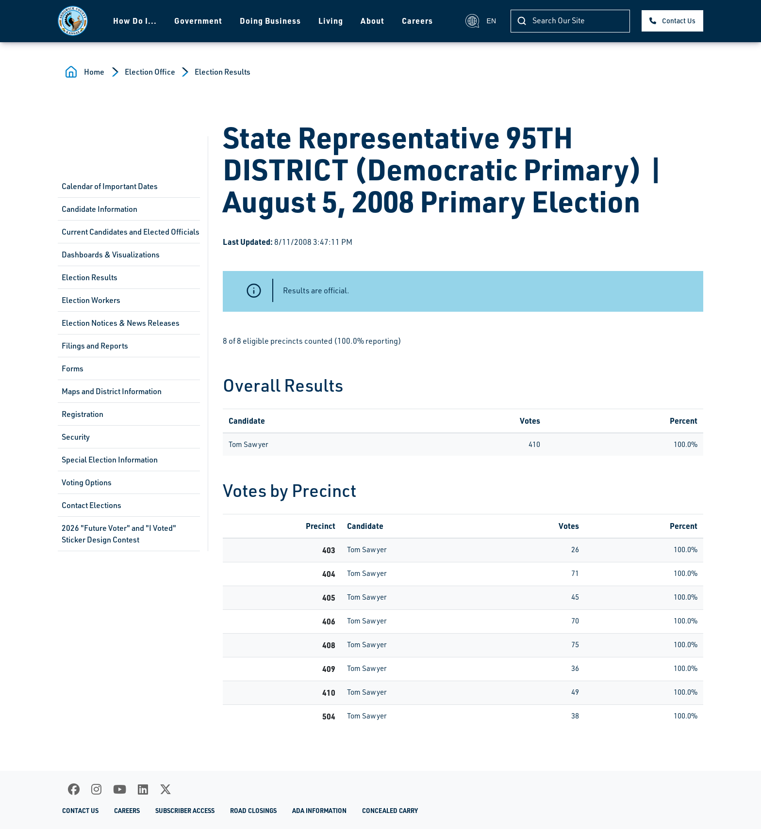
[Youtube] (119, 789)
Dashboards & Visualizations (111, 254)
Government (198, 21)
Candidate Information (99, 209)
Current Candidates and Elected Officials (130, 232)
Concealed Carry (390, 810)
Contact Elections (91, 505)
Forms (72, 368)
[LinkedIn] (143, 789)
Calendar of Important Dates (110, 186)
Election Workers (91, 300)
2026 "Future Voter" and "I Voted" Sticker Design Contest (119, 533)
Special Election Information (110, 459)
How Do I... (135, 21)
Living (330, 21)
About (372, 21)
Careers (417, 21)
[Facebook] (73, 789)
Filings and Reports (95, 346)
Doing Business (270, 21)
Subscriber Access (185, 810)
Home (94, 72)
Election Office (150, 72)
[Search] (570, 21)
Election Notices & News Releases (121, 323)
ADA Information (319, 810)
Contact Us (678, 20)
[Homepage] (73, 20)
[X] (165, 789)
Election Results (222, 72)
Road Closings (253, 810)
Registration (82, 414)
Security (76, 437)
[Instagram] (96, 789)
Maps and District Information (112, 391)
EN (480, 21)
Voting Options (87, 482)
